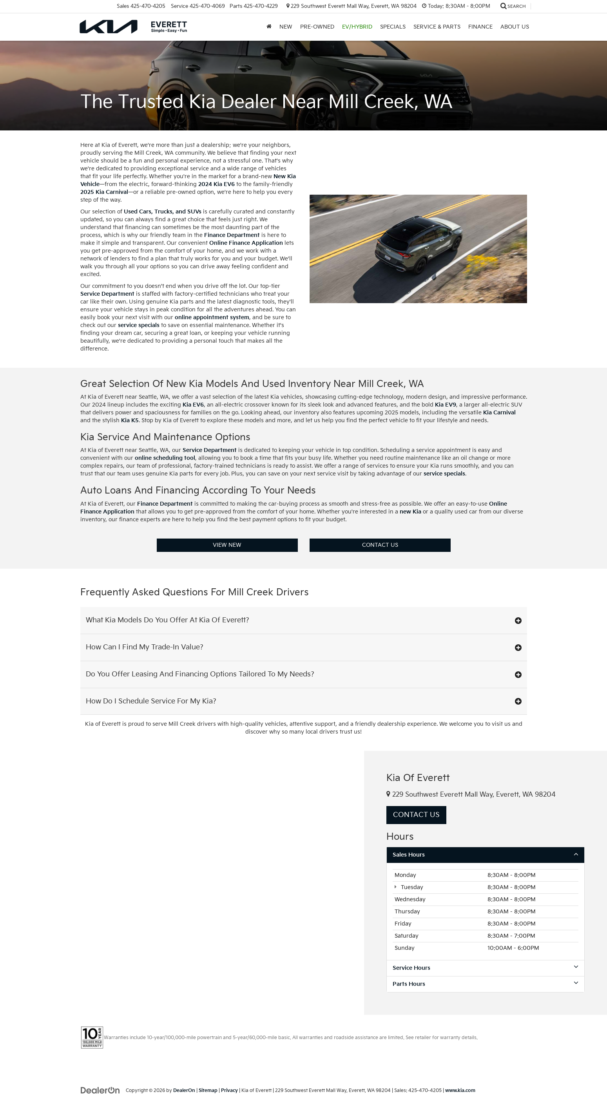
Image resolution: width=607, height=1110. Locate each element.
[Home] (269, 27)
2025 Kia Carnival (104, 192)
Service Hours (485, 967)
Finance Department (232, 235)
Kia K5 (130, 420)
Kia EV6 (193, 404)
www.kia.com (460, 1091)
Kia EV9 (445, 404)
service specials (138, 325)
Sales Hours (485, 854)
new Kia (410, 511)
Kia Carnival (499, 412)
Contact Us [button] (416, 815)
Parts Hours (485, 983)
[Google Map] (182, 882)
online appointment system (212, 317)
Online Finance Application (246, 243)
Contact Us (380, 545)
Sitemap (208, 1091)
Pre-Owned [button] (317, 27)
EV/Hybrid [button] (357, 27)
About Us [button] (514, 27)
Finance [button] (480, 27)
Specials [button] (393, 27)
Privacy (229, 1091)
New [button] (285, 27)
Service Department (107, 294)
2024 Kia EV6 (216, 184)
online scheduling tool (165, 458)
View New (227, 545)
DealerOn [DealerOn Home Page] (184, 1091)
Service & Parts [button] (436, 27)
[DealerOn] (100, 1090)
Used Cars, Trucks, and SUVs (162, 211)
